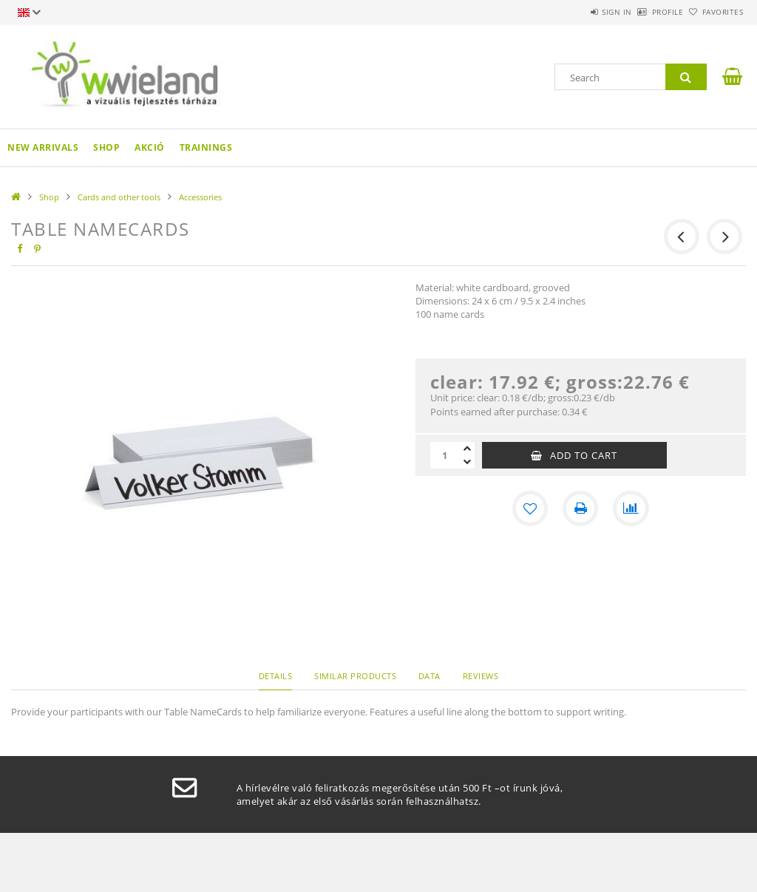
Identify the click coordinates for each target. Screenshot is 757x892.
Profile (643, 12)
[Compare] (630, 508)
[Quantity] (445, 455)
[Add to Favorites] (530, 508)
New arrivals (42, 147)
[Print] (580, 508)
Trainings (206, 147)
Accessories (200, 196)
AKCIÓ (150, 147)
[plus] (467, 448)
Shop (106, 147)
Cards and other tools (119, 196)
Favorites (714, 12)
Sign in (575, 12)
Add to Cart (583, 455)
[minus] (467, 462)
